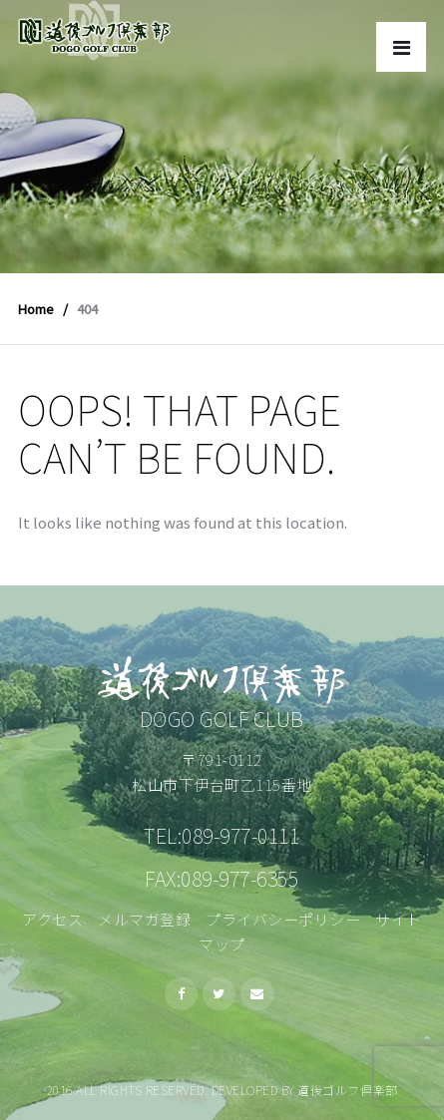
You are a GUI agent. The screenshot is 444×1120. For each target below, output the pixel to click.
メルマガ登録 (144, 919)
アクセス (52, 919)
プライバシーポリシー (283, 919)
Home (36, 308)
